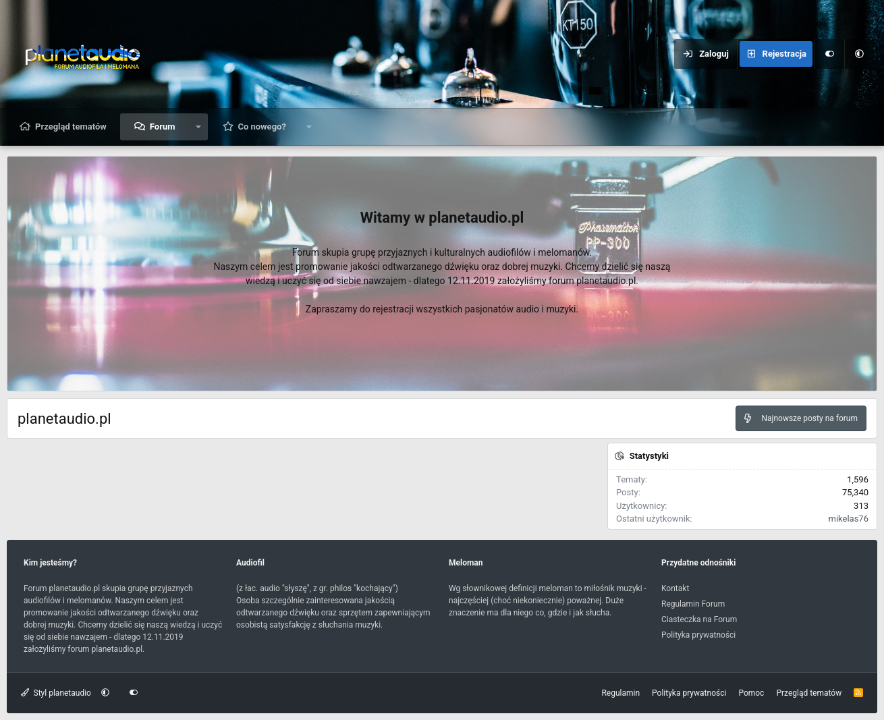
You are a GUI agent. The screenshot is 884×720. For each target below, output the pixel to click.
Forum (162, 126)
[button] (859, 54)
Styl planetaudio (56, 693)
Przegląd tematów (71, 126)
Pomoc (751, 693)
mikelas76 (848, 519)
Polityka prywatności (698, 635)
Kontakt (675, 588)
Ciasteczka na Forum (699, 619)
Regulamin (620, 693)
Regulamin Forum (693, 604)
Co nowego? (262, 126)
